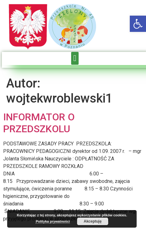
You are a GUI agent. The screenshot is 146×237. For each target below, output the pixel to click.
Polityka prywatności (53, 221)
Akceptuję (92, 221)
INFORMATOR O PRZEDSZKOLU (39, 123)
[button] (138, 24)
